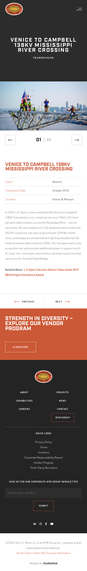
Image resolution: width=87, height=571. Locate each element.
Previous (24, 303)
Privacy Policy (43, 442)
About (24, 392)
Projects (63, 392)
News (62, 400)
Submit (43, 505)
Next (62, 303)
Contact (62, 409)
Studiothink (50, 563)
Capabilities (24, 400)
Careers (24, 409)
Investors (43, 452)
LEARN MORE (21, 347)
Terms (43, 447)
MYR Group (62, 417)
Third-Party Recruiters (43, 467)
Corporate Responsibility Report (43, 457)
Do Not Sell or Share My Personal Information (43, 553)
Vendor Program (43, 462)
